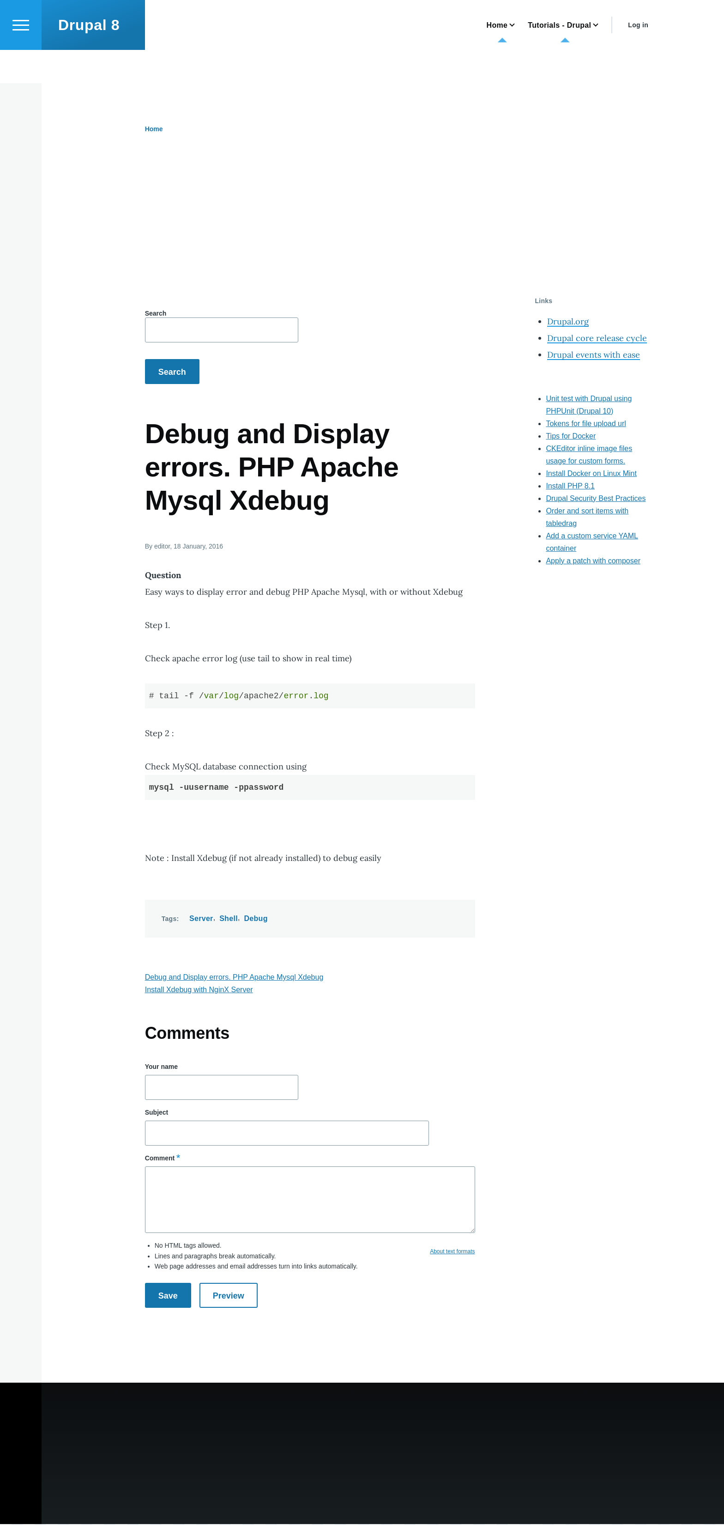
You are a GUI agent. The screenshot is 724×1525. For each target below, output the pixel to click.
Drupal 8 (89, 58)
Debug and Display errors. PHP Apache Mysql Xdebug (234, 978)
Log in (638, 58)
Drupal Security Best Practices (596, 499)
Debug (255, 919)
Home (154, 129)
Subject (157, 1112)
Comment (160, 1158)
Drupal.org (568, 322)
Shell (228, 919)
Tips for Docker (571, 436)
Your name (161, 1067)
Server (201, 919)
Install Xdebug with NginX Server (199, 990)
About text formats (452, 1252)
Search (156, 313)
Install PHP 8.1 (570, 486)
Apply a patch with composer (593, 561)
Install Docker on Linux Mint (591, 474)
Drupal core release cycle (597, 338)
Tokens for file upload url (586, 424)
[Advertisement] (353, 228)
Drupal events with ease (593, 355)
